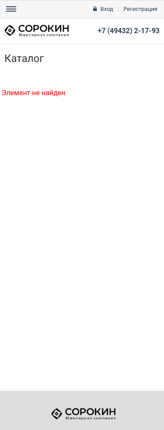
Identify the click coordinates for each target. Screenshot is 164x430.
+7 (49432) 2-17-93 (129, 31)
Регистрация (140, 9)
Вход (107, 9)
